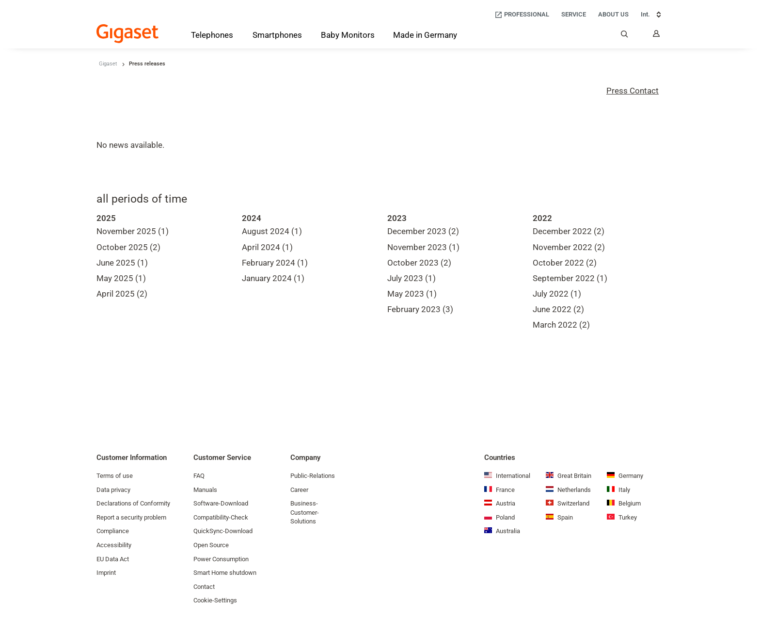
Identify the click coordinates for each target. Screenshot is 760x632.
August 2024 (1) (272, 231)
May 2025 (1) (121, 278)
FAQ (199, 475)
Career (299, 489)
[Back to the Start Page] (127, 33)
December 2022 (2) (568, 231)
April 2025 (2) (121, 294)
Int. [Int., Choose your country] (652, 14)
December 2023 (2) (423, 231)
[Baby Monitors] (348, 35)
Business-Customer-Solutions (304, 512)
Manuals (205, 489)
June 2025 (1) (122, 263)
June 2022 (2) (558, 309)
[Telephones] (212, 37)
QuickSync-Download (223, 531)
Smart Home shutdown (224, 572)
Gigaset (108, 64)
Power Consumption (221, 559)
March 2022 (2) (561, 325)
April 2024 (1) (267, 247)
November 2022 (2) (569, 247)
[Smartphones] (277, 37)
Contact (204, 586)
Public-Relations (312, 475)
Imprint (106, 572)
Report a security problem (131, 517)
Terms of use (114, 475)
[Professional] (521, 15)
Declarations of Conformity (133, 503)
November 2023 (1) (423, 247)
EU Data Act (112, 559)
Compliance (112, 531)
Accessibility (113, 545)
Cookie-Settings (215, 600)
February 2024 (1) (275, 263)
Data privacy (113, 489)
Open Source (211, 545)
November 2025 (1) (132, 231)
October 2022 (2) (565, 263)
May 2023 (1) (412, 294)
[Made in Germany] (425, 35)
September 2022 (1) (570, 278)
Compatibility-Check (220, 517)
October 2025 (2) (128, 247)
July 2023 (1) (411, 278)
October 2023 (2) (419, 263)
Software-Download (220, 503)
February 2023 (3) (420, 309)
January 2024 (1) (273, 278)
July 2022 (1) (557, 294)
